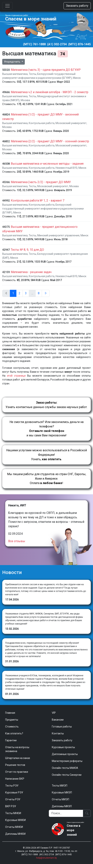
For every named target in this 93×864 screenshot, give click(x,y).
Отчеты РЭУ (12, 799)
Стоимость (12, 726)
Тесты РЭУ (11, 785)
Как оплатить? (14, 733)
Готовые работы (62, 726)
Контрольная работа (41, 123)
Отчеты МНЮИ (14, 826)
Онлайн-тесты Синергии (66, 774)
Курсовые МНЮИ (15, 820)
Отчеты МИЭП (60, 799)
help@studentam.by (46, 858)
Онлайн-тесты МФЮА (65, 767)
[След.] (46, 293)
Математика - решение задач (31, 272)
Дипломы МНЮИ (15, 833)
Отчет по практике (16, 771)
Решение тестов (15, 764)
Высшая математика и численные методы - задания (47, 163)
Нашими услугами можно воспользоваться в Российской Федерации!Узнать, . (46, 454)
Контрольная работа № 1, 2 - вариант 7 (37, 200)
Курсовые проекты (63, 747)
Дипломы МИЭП (62, 806)
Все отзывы (16, 541)
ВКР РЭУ (10, 806)
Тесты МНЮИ (13, 813)
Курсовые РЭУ (14, 792)
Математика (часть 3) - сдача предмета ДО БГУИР (46, 70)
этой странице (16, 375)
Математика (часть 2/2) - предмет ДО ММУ (41, 182)
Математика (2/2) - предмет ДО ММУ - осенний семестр (50, 141)
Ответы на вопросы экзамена (17, 749)
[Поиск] (66, 813)
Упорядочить (12, 61)
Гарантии (11, 740)
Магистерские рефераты (67, 761)
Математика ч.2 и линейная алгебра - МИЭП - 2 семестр (49, 92)
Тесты (32, 73)
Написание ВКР (14, 778)
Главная (10, 712)
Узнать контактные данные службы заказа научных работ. (46, 405)
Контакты (58, 733)
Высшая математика (15, 73)
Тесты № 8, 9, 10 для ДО (27, 249)
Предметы (11, 719)
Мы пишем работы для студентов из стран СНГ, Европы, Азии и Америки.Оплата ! (46, 478)
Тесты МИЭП (59, 785)
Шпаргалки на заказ (17, 758)
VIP (54, 712)
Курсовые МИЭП (62, 792)
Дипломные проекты (65, 754)
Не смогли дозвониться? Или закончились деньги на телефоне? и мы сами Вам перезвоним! (46, 428)
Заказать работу (77, 5)
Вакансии (58, 719)
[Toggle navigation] (7, 5)
